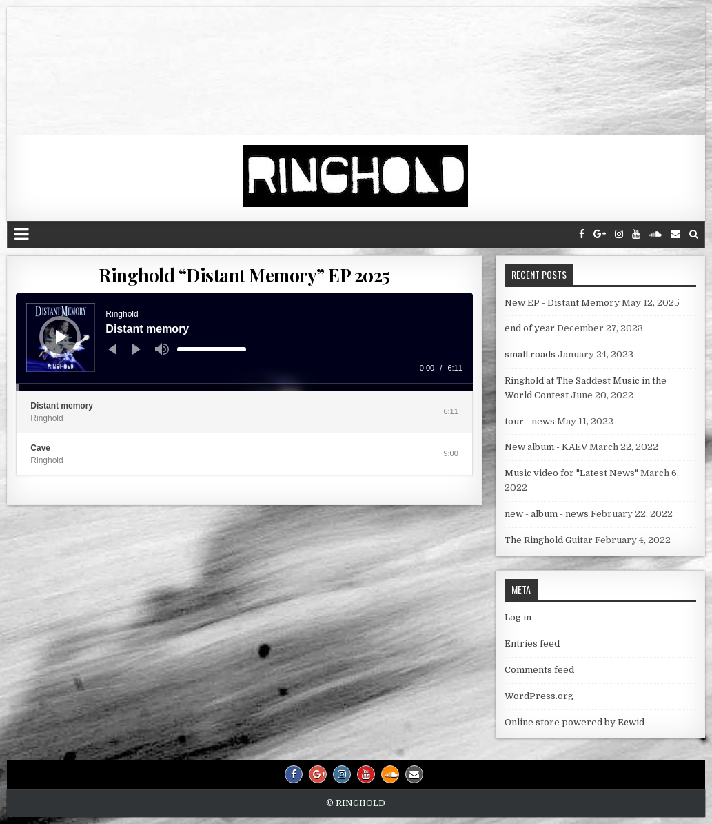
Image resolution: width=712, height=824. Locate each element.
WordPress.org (539, 696)
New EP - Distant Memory (562, 302)
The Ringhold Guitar (549, 540)
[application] (244, 342)
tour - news (530, 421)
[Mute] (162, 349)
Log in (518, 617)
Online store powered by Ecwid (574, 722)
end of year (530, 328)
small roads (530, 354)
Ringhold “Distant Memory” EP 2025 (244, 275)
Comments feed (539, 670)
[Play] (61, 337)
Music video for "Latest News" (571, 473)
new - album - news (547, 514)
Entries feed (532, 643)
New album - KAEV (546, 447)
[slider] (211, 349)
